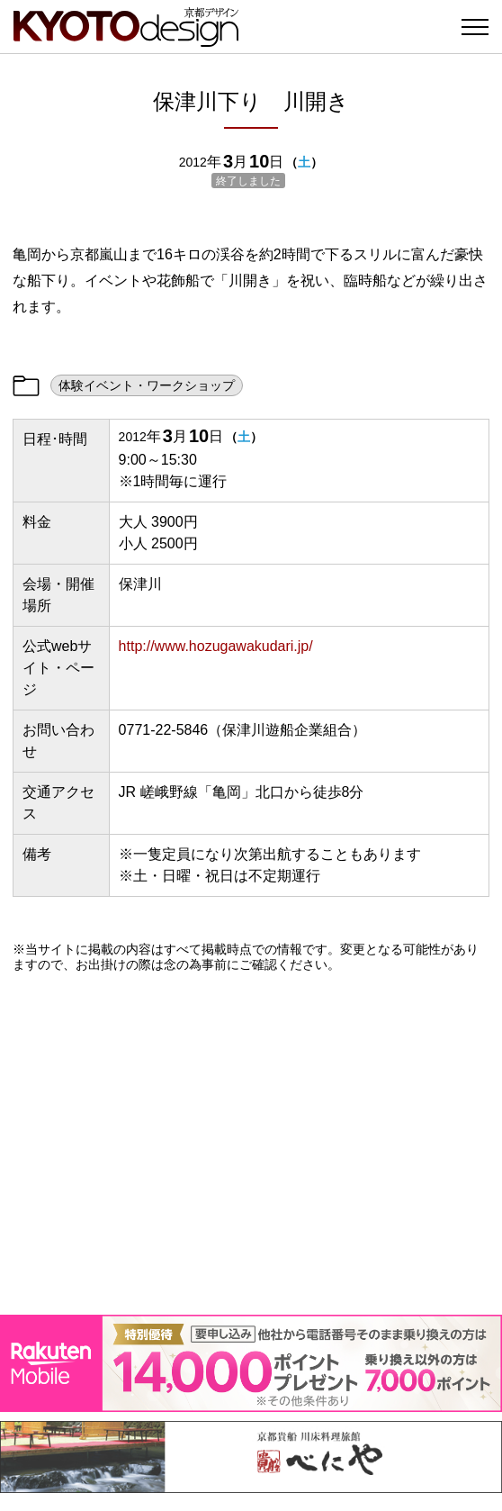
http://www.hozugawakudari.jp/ (216, 646)
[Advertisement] (251, 1144)
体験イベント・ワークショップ (146, 385)
